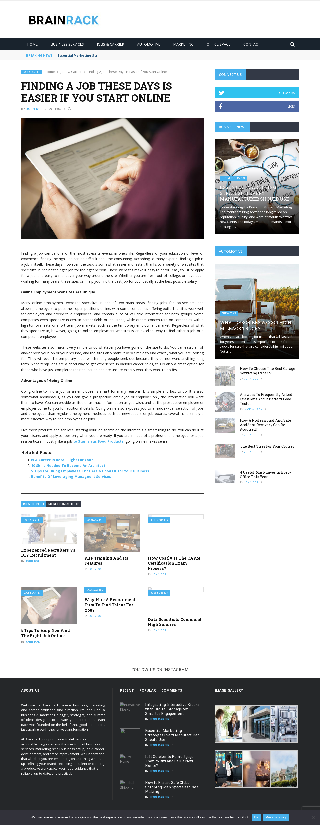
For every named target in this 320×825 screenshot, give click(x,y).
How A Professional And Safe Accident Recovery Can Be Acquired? (265, 425)
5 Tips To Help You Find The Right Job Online (45, 633)
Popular (148, 690)
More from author (63, 504)
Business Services (67, 44)
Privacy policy (276, 817)
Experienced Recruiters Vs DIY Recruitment (48, 552)
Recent (127, 690)
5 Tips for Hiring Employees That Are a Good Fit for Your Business (90, 471)
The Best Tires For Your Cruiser (267, 446)
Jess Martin (160, 719)
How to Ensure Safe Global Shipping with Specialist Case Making (172, 787)
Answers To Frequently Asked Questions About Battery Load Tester (266, 399)
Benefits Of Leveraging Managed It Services (71, 476)
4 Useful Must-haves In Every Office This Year (265, 474)
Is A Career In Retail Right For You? (62, 459)
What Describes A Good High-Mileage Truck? (256, 325)
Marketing (183, 44)
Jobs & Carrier (110, 44)
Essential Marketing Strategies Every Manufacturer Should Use (254, 193)
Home (32, 44)
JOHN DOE (34, 109)
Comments (172, 690)
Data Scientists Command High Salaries (175, 622)
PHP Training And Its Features (106, 560)
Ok (256, 817)
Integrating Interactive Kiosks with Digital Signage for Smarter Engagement (172, 709)
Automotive (148, 44)
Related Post (33, 504)
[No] (313, 817)
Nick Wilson (253, 409)
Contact (252, 44)
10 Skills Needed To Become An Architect (68, 465)
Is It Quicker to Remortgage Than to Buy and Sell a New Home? (169, 761)
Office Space (218, 44)
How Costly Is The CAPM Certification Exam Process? (174, 563)
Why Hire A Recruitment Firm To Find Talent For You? (110, 605)
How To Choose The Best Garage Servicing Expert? (267, 370)
